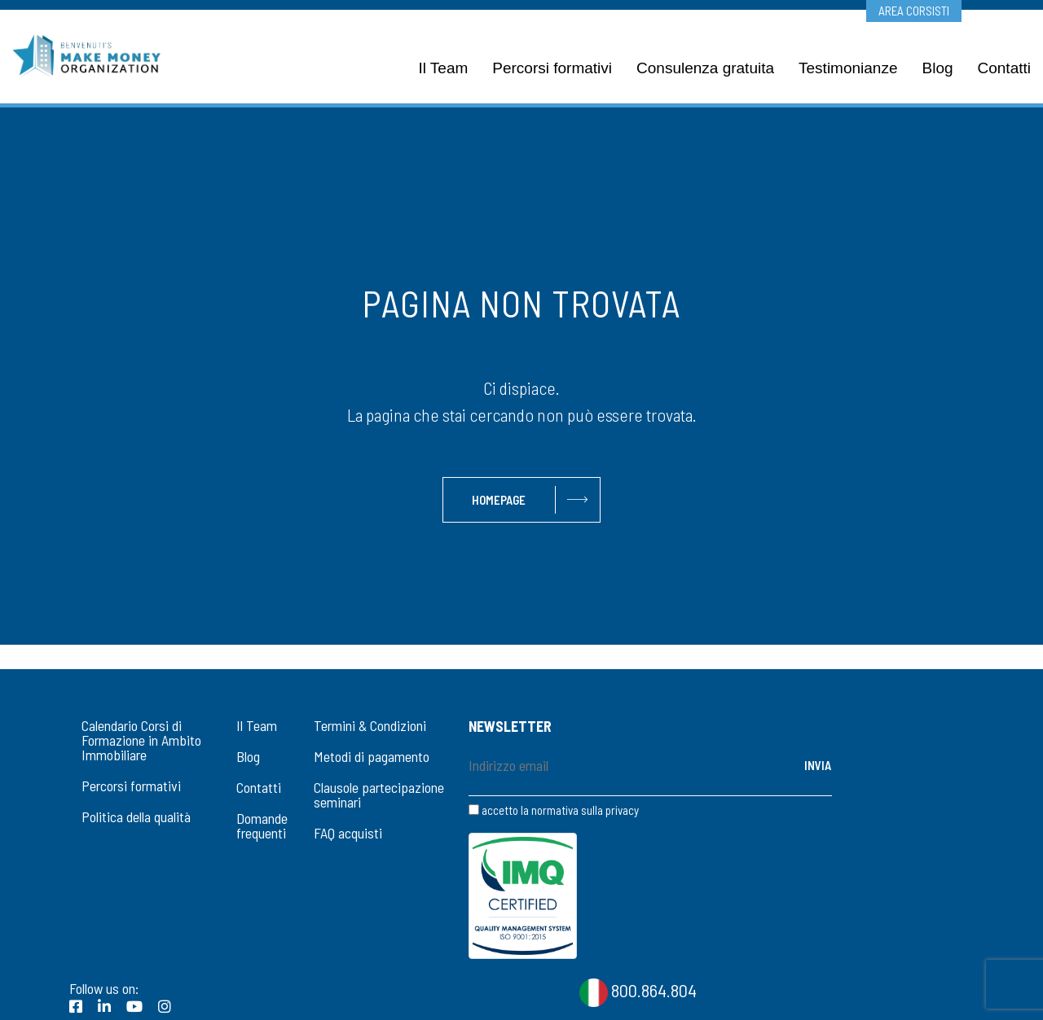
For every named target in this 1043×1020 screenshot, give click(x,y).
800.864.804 (638, 887)
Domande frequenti (262, 825)
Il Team (256, 725)
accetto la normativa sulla (554, 810)
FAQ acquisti (348, 833)
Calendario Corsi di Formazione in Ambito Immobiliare (141, 740)
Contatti (258, 787)
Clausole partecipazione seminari (379, 794)
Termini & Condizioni (370, 725)
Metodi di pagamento (371, 756)
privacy (622, 810)
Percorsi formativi (131, 786)
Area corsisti (913, 10)
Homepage (499, 499)
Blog (248, 756)
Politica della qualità (136, 816)
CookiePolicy (555, 996)
